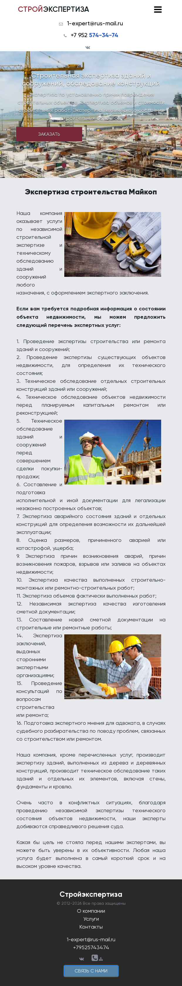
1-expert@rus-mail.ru (95, 23)
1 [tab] (64, 165)
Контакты (91, 927)
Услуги (91, 919)
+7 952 (94, 35)
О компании (91, 911)
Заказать (49, 134)
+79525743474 (91, 947)
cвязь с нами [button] (91, 971)
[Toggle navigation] (158, 9)
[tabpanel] (91, 114)
